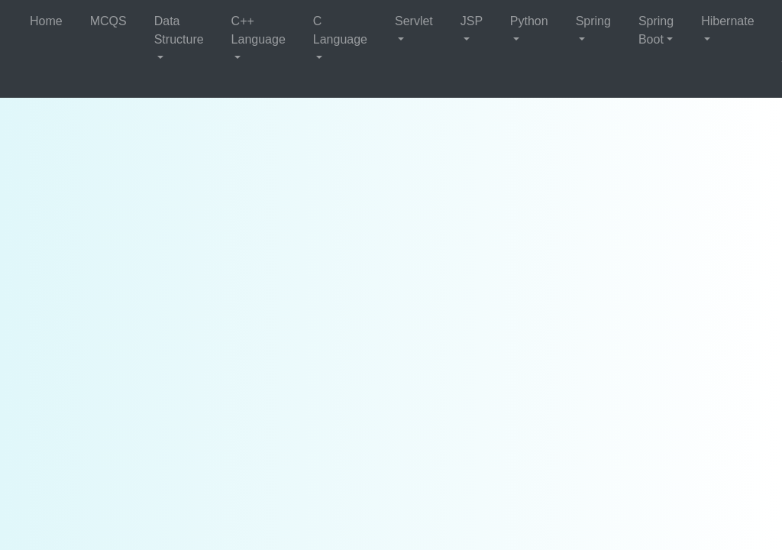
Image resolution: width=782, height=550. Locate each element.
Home (46, 21)
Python (529, 21)
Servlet (414, 21)
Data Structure (179, 30)
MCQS (108, 21)
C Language (340, 30)
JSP (471, 21)
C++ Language (258, 30)
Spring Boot (656, 30)
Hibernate (727, 21)
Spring (593, 21)
